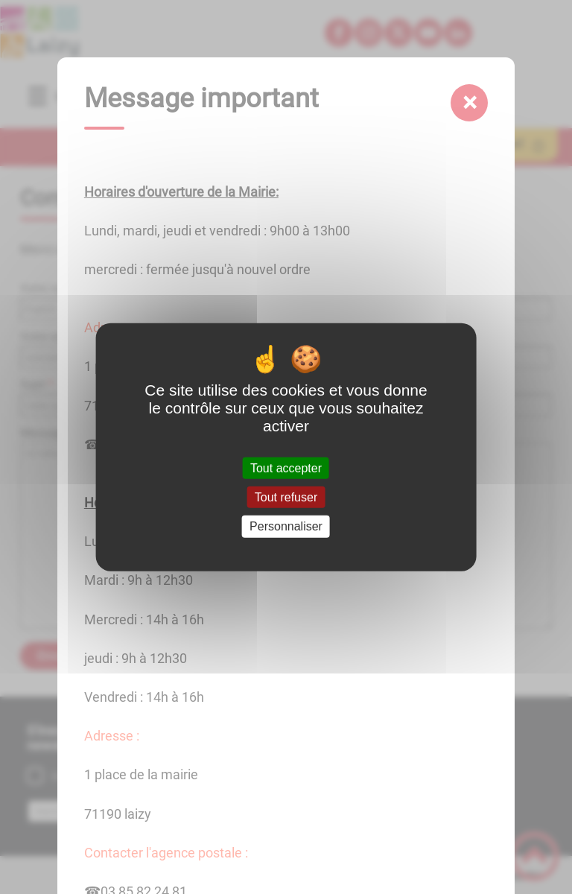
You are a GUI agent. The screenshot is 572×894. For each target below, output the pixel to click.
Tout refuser (286, 497)
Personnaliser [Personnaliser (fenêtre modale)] (286, 526)
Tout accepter (286, 468)
